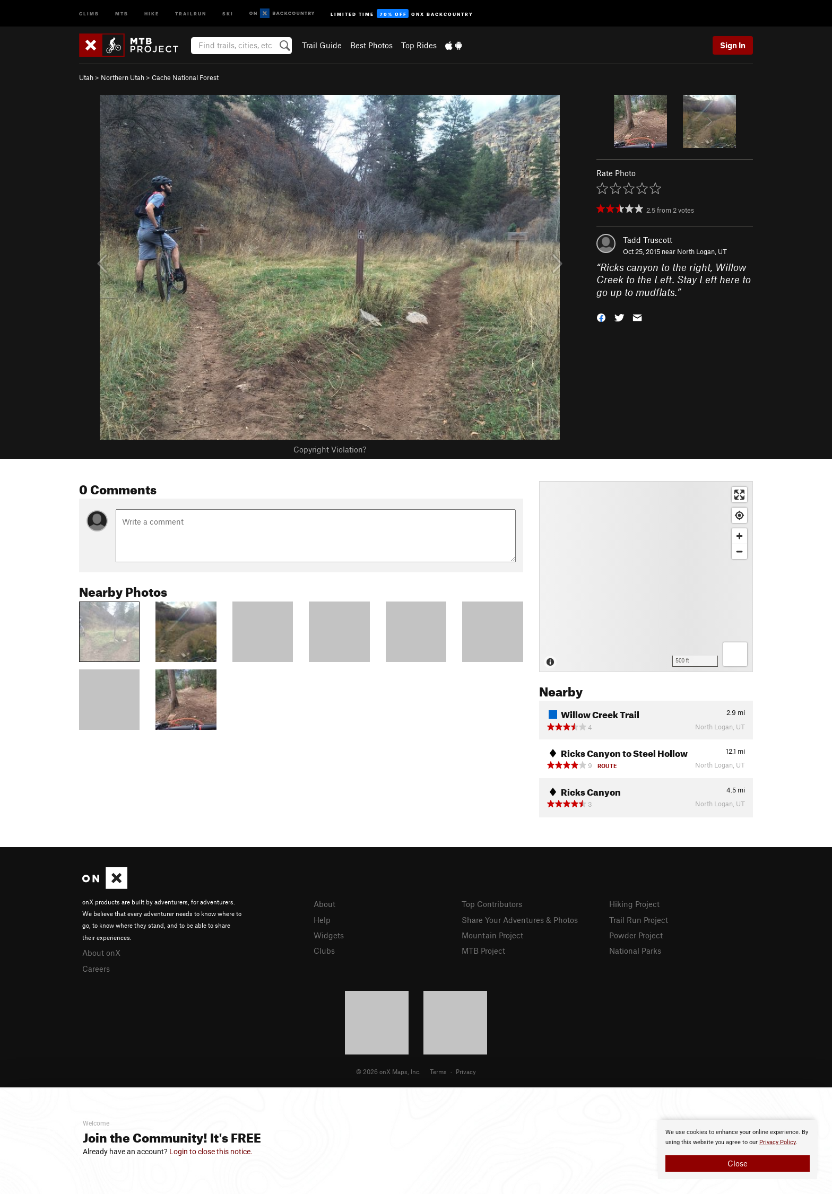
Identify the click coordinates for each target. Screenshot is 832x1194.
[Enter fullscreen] (739, 494)
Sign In (733, 45)
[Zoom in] (739, 536)
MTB (121, 13)
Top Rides (419, 45)
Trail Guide (322, 45)
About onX (101, 952)
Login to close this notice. (211, 1151)
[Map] (646, 577)
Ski (227, 13)
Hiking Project (634, 904)
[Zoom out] (739, 551)
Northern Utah (122, 77)
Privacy (466, 1071)
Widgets (329, 935)
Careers (96, 968)
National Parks (635, 950)
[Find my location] (739, 515)
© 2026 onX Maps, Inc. (388, 1071)
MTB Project (483, 950)
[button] (601, 317)
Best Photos (371, 45)
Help (322, 920)
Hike (151, 13)
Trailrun (190, 13)
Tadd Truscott (647, 240)
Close (737, 1163)
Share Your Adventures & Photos (520, 920)
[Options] (735, 654)
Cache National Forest (185, 77)
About (324, 904)
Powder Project (636, 935)
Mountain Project (492, 935)
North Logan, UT (702, 251)
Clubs (324, 950)
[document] (737, 1149)
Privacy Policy (777, 1142)
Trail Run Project (638, 920)
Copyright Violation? (329, 449)
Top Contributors (492, 904)
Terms (438, 1071)
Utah (86, 77)
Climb (89, 13)
